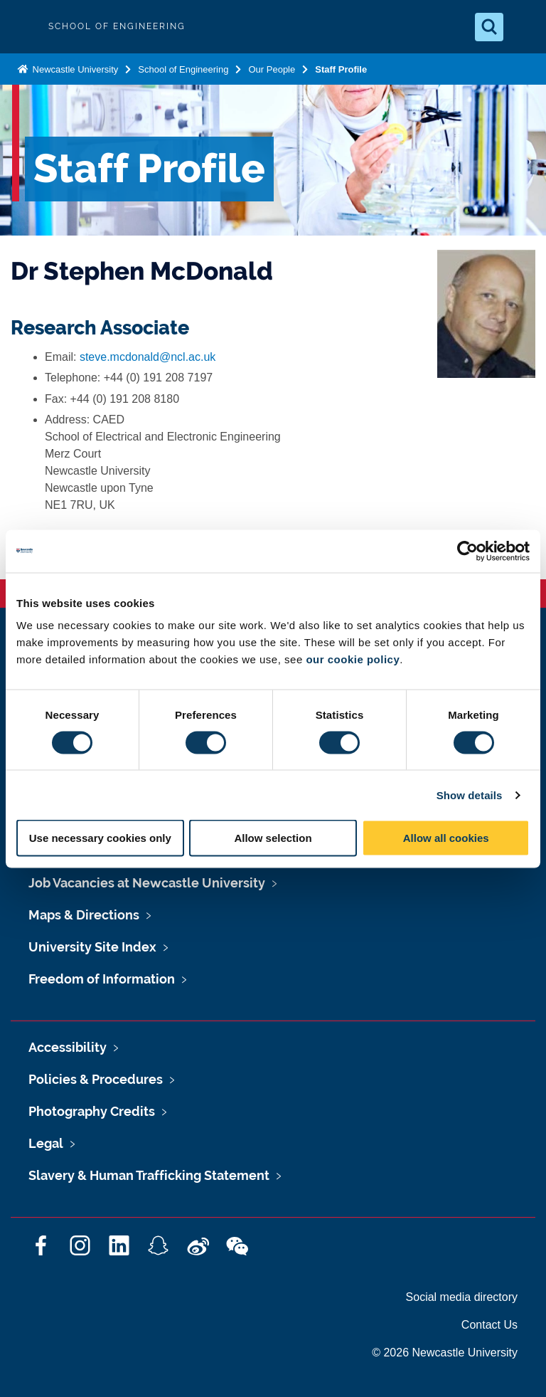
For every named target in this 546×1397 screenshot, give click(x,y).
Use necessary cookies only (100, 838)
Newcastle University (74, 69)
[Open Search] (489, 27)
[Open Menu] (523, 27)
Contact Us (489, 1325)
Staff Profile (341, 69)
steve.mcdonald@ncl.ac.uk (147, 357)
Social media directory (462, 1297)
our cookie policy (353, 659)
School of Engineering (183, 69)
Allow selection (272, 838)
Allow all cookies (446, 838)
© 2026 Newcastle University (445, 1352)
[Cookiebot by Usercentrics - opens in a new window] (467, 551)
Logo (23, 26)
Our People (271, 69)
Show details (470, 795)
